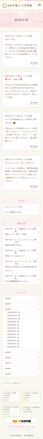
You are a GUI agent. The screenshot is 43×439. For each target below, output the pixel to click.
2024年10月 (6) (13, 319)
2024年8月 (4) (13, 325)
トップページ (6, 383)
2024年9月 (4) (13, 322)
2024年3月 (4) (13, 341)
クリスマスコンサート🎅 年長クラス (19, 163)
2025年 (8, 304)
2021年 (8, 363)
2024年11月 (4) (13, 316)
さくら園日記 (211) (13, 212)
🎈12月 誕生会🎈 (13, 79)
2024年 (8, 309)
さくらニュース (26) (13, 207)
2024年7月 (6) (13, 328)
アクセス (7, 400)
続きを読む (34, 63)
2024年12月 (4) (13, 312)
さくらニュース (21, 240)
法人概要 (27, 409)
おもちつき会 (10, 39)
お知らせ (7, 397)
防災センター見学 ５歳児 (16, 234)
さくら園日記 (18, 36)
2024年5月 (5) (13, 334)
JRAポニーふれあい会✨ (15, 256)
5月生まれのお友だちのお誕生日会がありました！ (21, 268)
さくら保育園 (28, 36)
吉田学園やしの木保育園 (10, 407)
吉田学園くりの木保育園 (30, 393)
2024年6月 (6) (13, 331)
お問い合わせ (28, 411)
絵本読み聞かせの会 (13, 245)
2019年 (8, 374)
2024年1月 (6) (13, 347)
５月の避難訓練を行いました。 (17, 281)
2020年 (8, 369)
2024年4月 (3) (13, 337)
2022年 (8, 358)
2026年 (8, 298)
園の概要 (7, 395)
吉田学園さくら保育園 (9, 393)
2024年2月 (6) (13, 344)
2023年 (8, 352)
